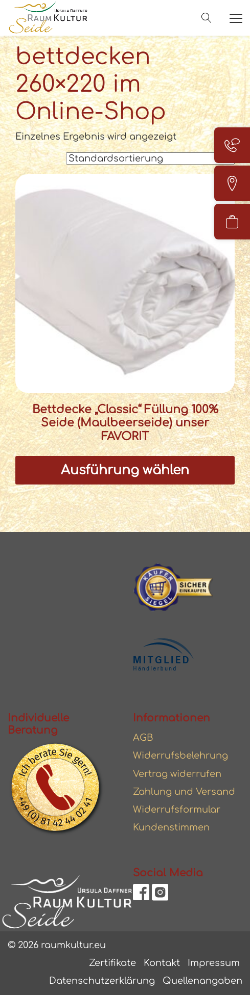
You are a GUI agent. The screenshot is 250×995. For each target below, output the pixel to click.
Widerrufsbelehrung (180, 755)
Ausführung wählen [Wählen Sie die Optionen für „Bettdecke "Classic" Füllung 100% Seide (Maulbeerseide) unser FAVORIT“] (125, 470)
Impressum (214, 963)
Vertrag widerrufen (177, 774)
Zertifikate (112, 963)
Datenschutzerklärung (102, 981)
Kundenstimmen (171, 827)
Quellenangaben (202, 981)
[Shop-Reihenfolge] (150, 158)
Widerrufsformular (176, 809)
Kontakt (162, 963)
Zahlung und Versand (184, 792)
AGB (143, 738)
